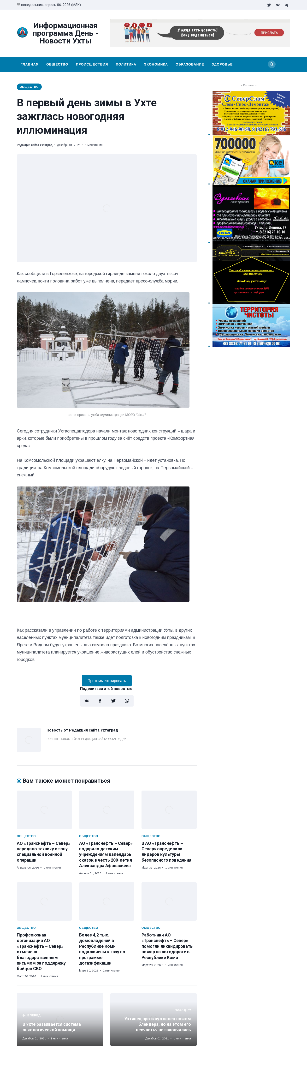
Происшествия (92, 64)
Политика (126, 64)
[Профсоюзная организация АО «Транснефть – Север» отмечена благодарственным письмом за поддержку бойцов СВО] (44, 901)
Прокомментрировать (107, 680)
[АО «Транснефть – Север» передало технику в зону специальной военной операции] (44, 810)
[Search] (272, 64)
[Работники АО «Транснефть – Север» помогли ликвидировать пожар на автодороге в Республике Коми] (169, 901)
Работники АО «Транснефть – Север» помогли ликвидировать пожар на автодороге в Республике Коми (167, 946)
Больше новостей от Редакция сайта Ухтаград (86, 739)
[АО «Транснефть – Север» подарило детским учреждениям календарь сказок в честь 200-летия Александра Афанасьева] (106, 810)
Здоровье (222, 64)
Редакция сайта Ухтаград (35, 145)
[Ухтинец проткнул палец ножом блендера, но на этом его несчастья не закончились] (153, 1019)
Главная (30, 64)
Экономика (156, 64)
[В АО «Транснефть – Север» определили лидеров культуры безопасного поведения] (169, 810)
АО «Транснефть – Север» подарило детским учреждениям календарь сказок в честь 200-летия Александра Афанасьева (106, 854)
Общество (57, 64)
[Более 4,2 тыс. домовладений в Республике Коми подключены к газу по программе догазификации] (106, 901)
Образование (190, 64)
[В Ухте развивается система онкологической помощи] (60, 1019)
